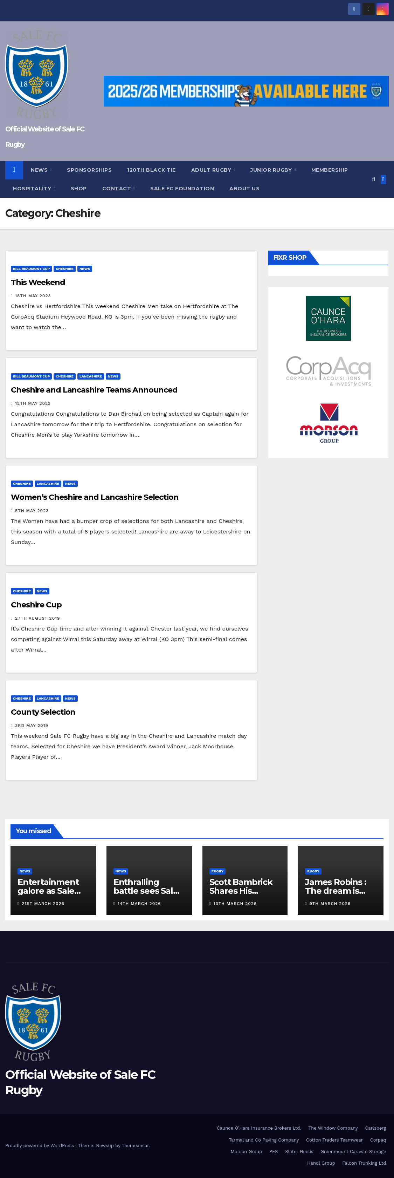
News (40, 170)
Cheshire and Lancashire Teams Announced (94, 390)
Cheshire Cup (36, 605)
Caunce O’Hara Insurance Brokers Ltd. (259, 1128)
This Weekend (38, 282)
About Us (244, 188)
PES (273, 1151)
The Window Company (333, 1128)
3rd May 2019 (31, 725)
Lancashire (91, 376)
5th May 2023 (32, 510)
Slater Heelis (299, 1151)
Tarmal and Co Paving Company (264, 1140)
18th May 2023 (33, 295)
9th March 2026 (330, 903)
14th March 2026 (139, 903)
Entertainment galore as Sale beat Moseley (48, 891)
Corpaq (378, 1140)
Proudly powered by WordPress (40, 1145)
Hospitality (33, 188)
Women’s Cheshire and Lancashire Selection (95, 497)
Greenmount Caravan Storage (353, 1151)
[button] (373, 179)
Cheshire (65, 269)
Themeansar (135, 1145)
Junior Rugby (271, 170)
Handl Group (321, 1163)
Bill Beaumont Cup (31, 269)
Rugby (218, 871)
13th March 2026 (235, 903)
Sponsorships (89, 170)
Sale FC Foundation (182, 188)
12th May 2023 (33, 403)
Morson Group (246, 1151)
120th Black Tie (151, 170)
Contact (117, 188)
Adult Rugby (212, 170)
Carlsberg (375, 1128)
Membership (329, 170)
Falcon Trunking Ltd (364, 1163)
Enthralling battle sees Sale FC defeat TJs (145, 891)
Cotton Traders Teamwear (334, 1140)
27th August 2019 (37, 618)
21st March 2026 (43, 903)
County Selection (43, 712)
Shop (79, 188)
